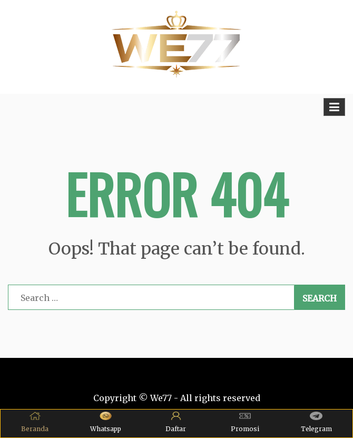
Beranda (34, 422)
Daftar (175, 422)
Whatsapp (105, 422)
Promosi (245, 422)
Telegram (316, 422)
